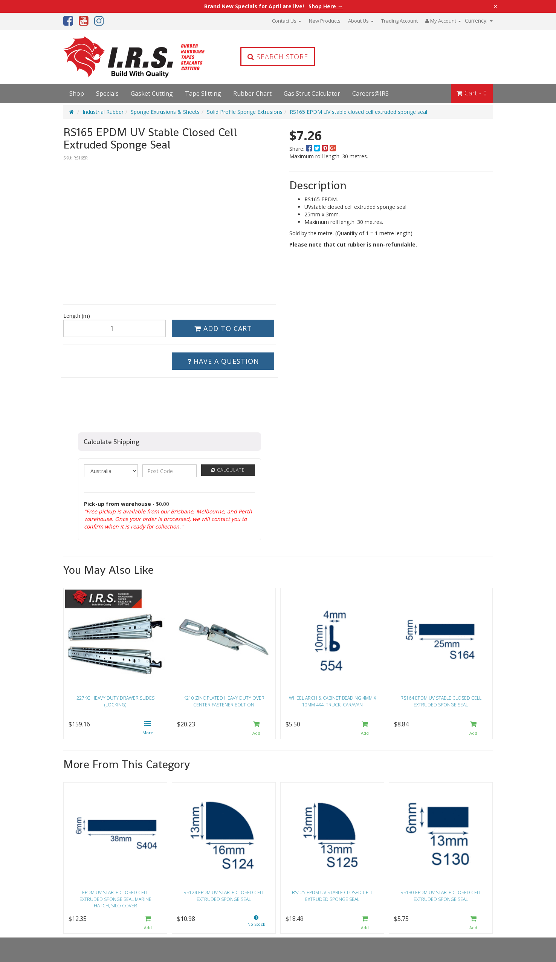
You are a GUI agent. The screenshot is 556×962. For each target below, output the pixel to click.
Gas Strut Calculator (312, 93)
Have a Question (223, 361)
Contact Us (286, 20)
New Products (325, 20)
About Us (361, 20)
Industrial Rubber (103, 111)
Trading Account (399, 20)
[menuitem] (310, 148)
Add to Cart (223, 328)
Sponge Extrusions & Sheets (165, 111)
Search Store (277, 56)
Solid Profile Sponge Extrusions (245, 111)
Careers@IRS (370, 93)
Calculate (228, 470)
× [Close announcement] (495, 6)
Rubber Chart (252, 93)
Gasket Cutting (152, 93)
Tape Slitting (203, 93)
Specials (107, 93)
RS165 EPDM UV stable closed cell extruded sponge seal (358, 111)
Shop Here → (326, 6)
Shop (76, 93)
